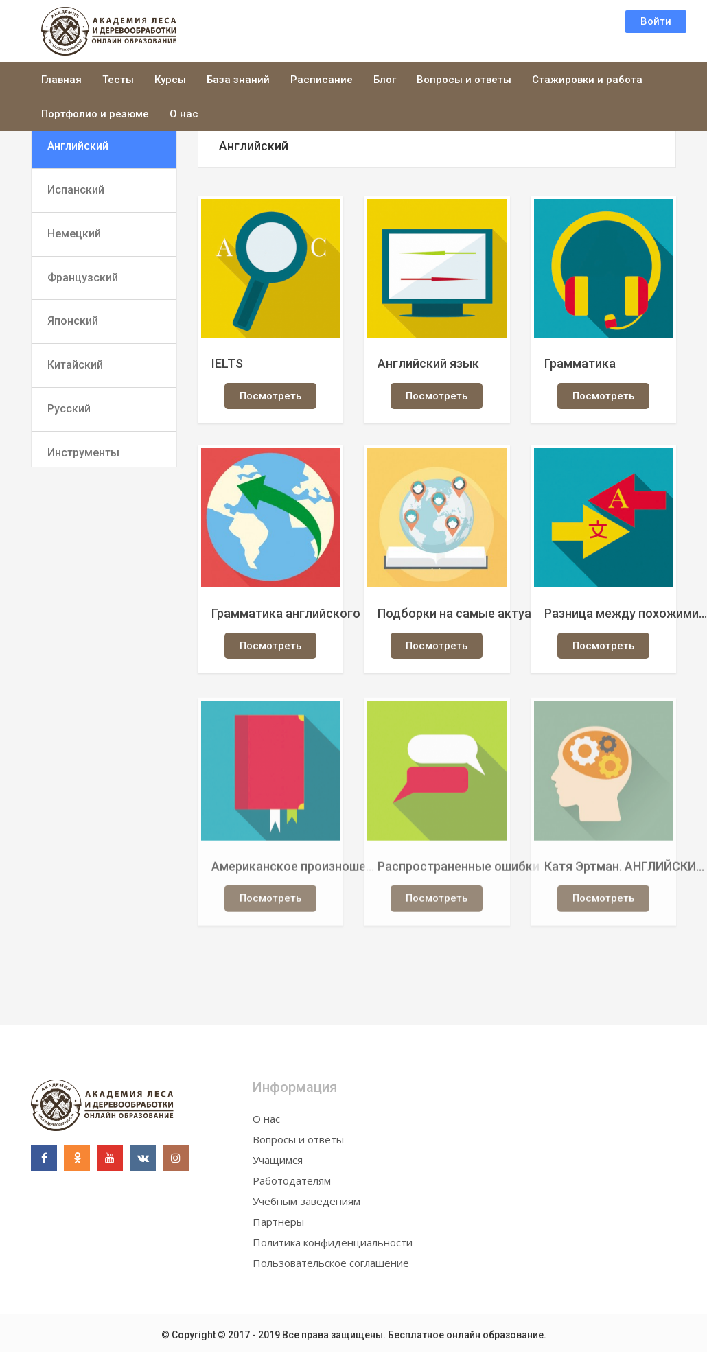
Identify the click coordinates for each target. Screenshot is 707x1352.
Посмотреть (270, 396)
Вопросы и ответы (464, 79)
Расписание (321, 79)
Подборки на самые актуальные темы (460, 613)
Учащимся (278, 1160)
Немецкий (74, 233)
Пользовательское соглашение (331, 1263)
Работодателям (292, 1180)
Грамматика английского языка (293, 613)
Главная (61, 79)
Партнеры (278, 1221)
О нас (184, 114)
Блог (384, 79)
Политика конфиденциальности (333, 1242)
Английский (77, 145)
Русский (69, 408)
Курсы (170, 79)
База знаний (238, 79)
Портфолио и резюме (95, 114)
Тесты (118, 79)
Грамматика (580, 363)
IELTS (227, 363)
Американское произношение (293, 870)
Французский (82, 277)
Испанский (75, 189)
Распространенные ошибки (459, 870)
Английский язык (428, 363)
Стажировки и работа (587, 79)
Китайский (75, 364)
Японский (72, 320)
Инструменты (83, 452)
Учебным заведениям (306, 1201)
